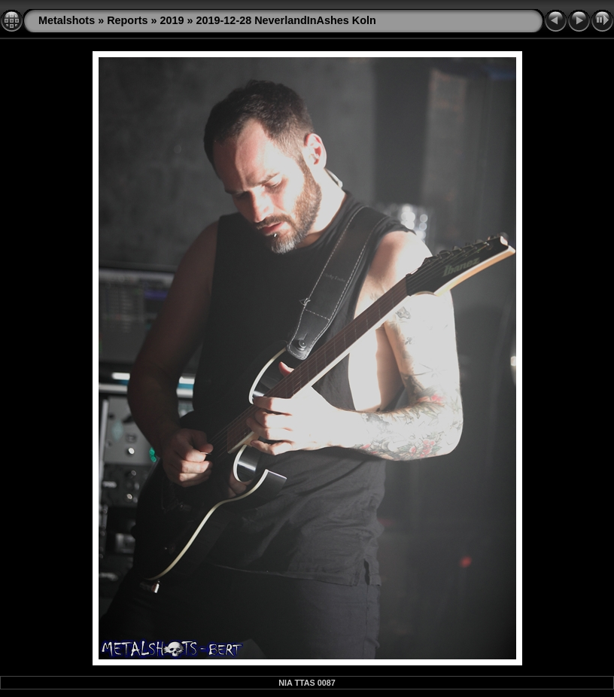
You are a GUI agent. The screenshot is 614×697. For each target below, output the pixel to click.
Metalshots (66, 20)
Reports (127, 20)
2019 (172, 20)
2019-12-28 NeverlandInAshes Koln (286, 20)
